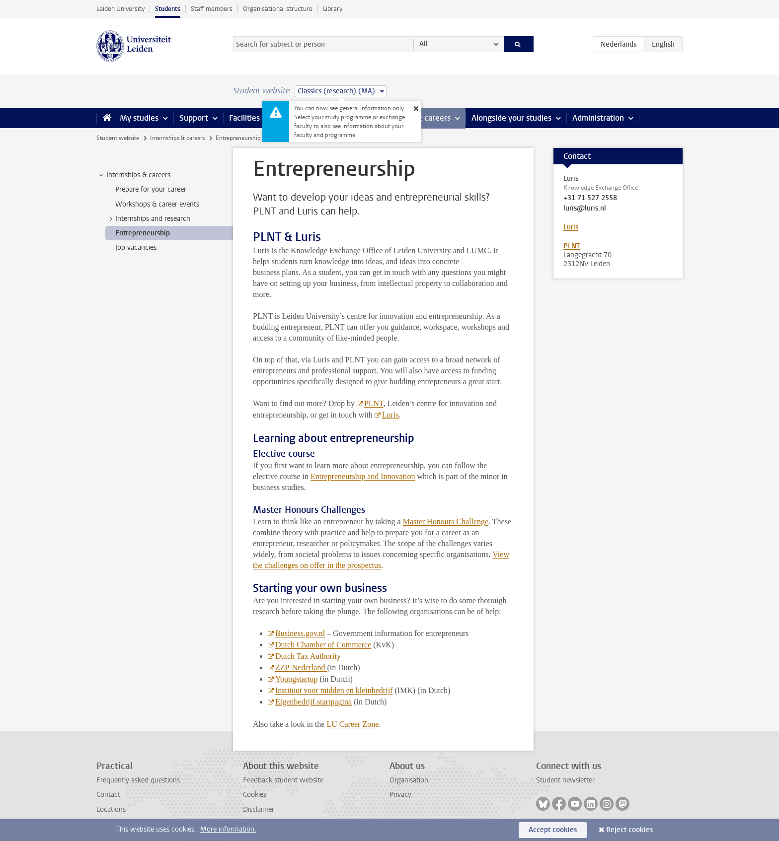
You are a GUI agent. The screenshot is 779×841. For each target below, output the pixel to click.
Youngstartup (296, 679)
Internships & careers (177, 138)
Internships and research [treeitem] (148, 219)
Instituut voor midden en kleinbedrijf (333, 690)
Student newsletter (565, 780)
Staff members (212, 8)
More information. (228, 829)
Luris (390, 415)
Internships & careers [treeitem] (133, 175)
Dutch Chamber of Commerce (323, 644)
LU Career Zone (352, 724)
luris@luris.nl (584, 208)
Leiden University (120, 8)
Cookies (254, 794)
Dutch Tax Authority (308, 656)
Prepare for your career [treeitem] (150, 189)
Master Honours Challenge (445, 521)
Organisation (409, 780)
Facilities (244, 118)
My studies (139, 118)
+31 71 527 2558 (590, 198)
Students (167, 8)
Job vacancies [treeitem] (135, 247)
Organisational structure (277, 8)
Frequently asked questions (138, 780)
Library (332, 8)
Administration (598, 118)
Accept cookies (553, 830)
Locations (111, 809)
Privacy (400, 794)
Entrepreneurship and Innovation (363, 476)
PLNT (374, 403)
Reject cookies (629, 830)
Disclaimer (258, 809)
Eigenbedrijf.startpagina (313, 702)
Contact (108, 794)
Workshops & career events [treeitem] (157, 204)
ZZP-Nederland (301, 667)
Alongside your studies (511, 118)
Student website (117, 138)
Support (193, 118)
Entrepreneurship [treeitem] (142, 233)
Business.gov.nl (300, 633)
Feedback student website (283, 780)
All (423, 44)
